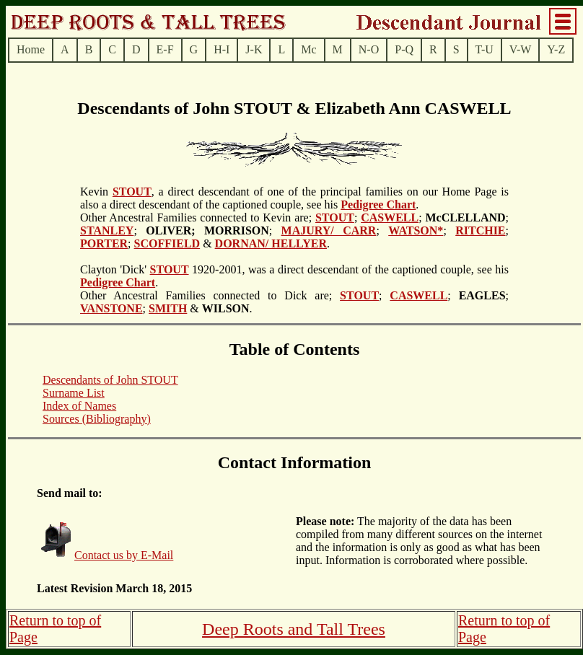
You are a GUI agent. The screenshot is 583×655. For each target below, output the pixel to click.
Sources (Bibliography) (97, 419)
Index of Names (79, 406)
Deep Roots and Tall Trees (293, 629)
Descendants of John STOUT (110, 380)
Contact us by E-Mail (123, 555)
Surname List (74, 393)
